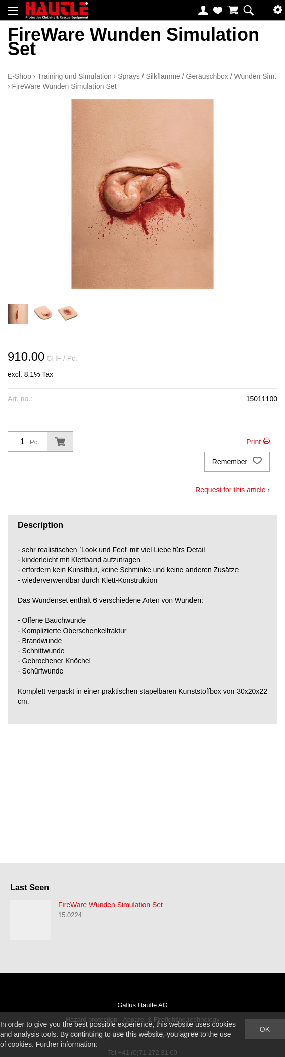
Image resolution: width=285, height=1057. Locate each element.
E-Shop (19, 76)
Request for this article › (232, 490)
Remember (237, 461)
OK (265, 1029)
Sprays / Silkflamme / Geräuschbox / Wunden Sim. (197, 76)
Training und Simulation (74, 76)
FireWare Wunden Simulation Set (64, 86)
